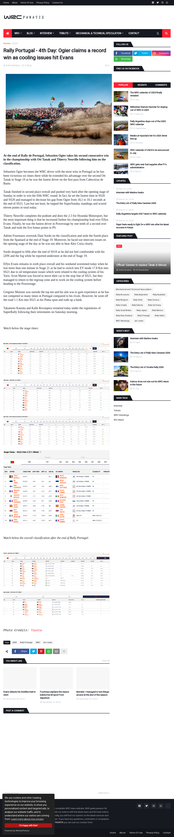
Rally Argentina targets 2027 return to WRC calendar (141, 214)
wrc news (48, 642)
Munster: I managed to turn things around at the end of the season (92, 693)
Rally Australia (159, 295)
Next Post (103, 793)
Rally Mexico (157, 310)
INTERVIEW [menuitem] (46, 33)
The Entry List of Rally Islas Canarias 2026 (136, 203)
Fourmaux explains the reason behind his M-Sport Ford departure (54, 695)
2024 (15, 43)
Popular (123, 85)
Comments (161, 85)
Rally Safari (160, 316)
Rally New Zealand (124, 316)
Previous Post (11, 793)
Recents (142, 85)
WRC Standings (122, 321)
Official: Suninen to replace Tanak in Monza (141, 265)
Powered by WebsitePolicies (17, 830)
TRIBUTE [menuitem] (64, 33)
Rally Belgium (122, 300)
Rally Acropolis (122, 295)
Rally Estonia (137, 305)
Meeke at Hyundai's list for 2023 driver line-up (148, 137)
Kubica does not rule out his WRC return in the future (149, 383)
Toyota (36, 630)
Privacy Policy (42, 3)
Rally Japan (142, 310)
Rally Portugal (26, 642)
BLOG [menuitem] (30, 33)
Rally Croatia (121, 305)
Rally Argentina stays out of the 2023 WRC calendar (148, 123)
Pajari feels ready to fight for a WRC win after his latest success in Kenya (142, 226)
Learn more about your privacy (27, 819)
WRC (38, 642)
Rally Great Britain (123, 310)
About (14, 3)
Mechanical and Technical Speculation (133, 289)
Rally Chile (138, 300)
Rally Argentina (141, 295)
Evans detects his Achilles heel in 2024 (19, 693)
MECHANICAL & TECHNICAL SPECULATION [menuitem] (98, 33)
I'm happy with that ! (28, 825)
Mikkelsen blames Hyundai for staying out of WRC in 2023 (148, 108)
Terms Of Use (26, 3)
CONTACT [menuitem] (133, 33)
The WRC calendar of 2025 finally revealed (146, 94)
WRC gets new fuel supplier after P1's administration (148, 166)
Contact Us (57, 3)
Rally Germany (154, 305)
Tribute (117, 410)
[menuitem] (7, 33)
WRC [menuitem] (16, 33)
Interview (118, 405)
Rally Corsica (153, 300)
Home (6, 3)
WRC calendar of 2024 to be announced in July (149, 151)
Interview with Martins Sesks (130, 192)
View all (106, 661)
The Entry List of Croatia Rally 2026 (147, 367)
